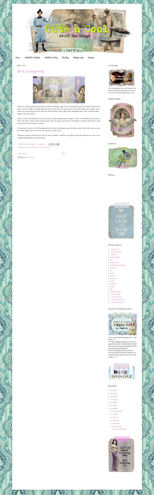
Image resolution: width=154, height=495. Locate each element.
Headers (91, 57)
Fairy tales (113, 268)
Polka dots (113, 278)
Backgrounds (78, 57)
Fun (111, 270)
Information (40, 147)
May (114, 417)
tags (111, 289)
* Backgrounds (114, 249)
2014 (112, 393)
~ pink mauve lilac (116, 297)
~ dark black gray (115, 292)
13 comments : (41, 144)
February (115, 426)
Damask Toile (114, 262)
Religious (113, 284)
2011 (112, 402)
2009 (112, 409)
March (114, 423)
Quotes (112, 281)
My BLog (65, 57)
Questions (47, 147)
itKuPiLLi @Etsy (51, 57)
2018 (112, 390)
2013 (112, 396)
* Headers (113, 254)
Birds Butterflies (115, 257)
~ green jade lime (115, 294)
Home (18, 57)
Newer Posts (22, 153)
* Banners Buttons (116, 252)
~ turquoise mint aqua (117, 299)
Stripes (112, 286)
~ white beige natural (116, 302)
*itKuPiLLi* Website (32, 57)
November (115, 411)
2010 (112, 405)
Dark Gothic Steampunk (117, 265)
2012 (112, 399)
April (114, 420)
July (113, 414)
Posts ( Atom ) (30, 157)
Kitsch (112, 273)
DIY (111, 260)
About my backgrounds (30, 71)
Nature (112, 276)
